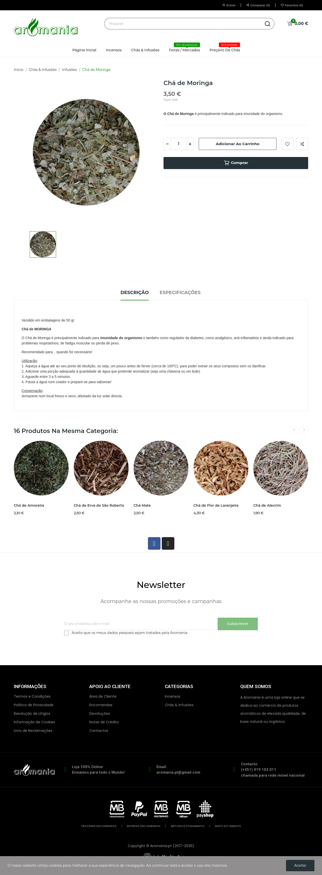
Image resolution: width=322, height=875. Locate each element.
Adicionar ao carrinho (237, 143)
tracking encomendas (98, 826)
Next (304, 430)
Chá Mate (142, 505)
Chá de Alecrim (267, 505)
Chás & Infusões (179, 704)
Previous (294, 430)
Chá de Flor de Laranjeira (215, 505)
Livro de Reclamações (33, 730)
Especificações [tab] (180, 292)
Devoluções (99, 713)
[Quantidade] (178, 144)
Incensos (172, 696)
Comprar (236, 163)
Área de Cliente (102, 696)
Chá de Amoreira (29, 505)
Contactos (98, 730)
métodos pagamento (188, 826)
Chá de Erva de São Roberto (99, 505)
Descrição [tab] (134, 292)
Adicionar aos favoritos (287, 143)
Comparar (302, 143)
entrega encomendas (143, 826)
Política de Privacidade (34, 704)
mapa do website (228, 826)
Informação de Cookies (34, 722)
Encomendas (100, 704)
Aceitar (300, 865)
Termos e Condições (32, 696)
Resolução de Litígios (32, 713)
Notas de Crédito (104, 722)
